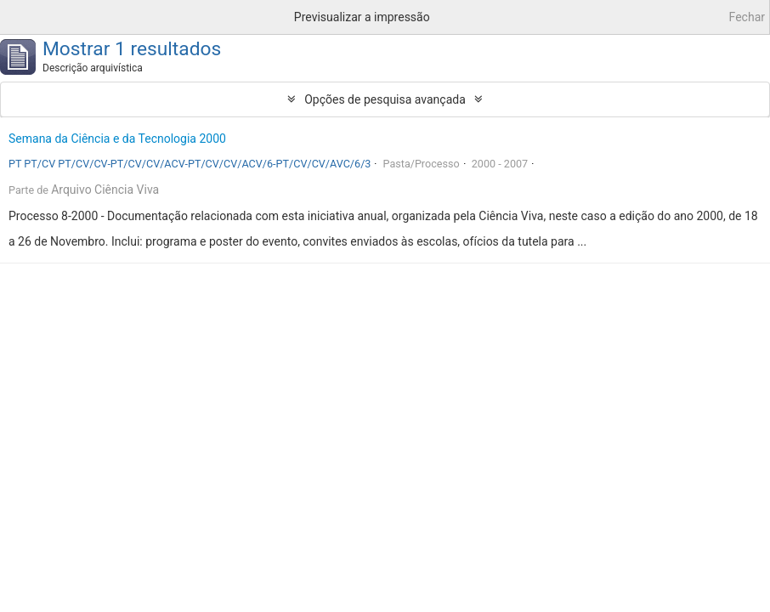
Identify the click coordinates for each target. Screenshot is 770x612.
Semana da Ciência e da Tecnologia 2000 (117, 138)
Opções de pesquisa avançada (385, 99)
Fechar (747, 17)
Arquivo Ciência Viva (105, 189)
